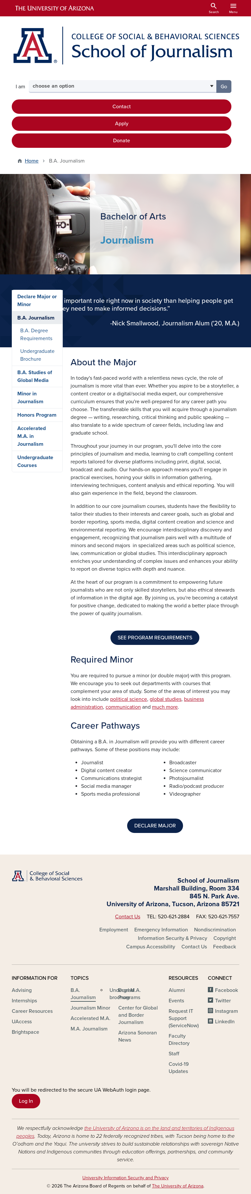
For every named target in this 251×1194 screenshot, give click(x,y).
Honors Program (37, 507)
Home (32, 161)
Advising (22, 990)
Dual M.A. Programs (129, 994)
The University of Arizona (177, 1186)
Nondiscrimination (215, 929)
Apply (121, 123)
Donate (121, 140)
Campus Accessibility (150, 946)
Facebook (226, 990)
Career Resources (32, 1011)
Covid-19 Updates (179, 1068)
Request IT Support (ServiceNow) (184, 1018)
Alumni (177, 990)
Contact (121, 106)
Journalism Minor (90, 1008)
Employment (113, 929)
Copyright (224, 938)
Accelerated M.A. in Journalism (31, 528)
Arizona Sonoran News (137, 1036)
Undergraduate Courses (35, 553)
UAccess (22, 1021)
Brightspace (25, 1032)
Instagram (226, 1011)
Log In (26, 1101)
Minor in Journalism (30, 490)
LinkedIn (225, 1021)
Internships (24, 1000)
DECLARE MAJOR (155, 825)
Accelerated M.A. (90, 1018)
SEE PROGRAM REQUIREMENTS (155, 637)
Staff (174, 1053)
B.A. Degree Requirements (36, 427)
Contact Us (127, 916)
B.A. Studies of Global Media (34, 468)
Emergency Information (161, 929)
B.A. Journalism (36, 410)
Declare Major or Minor (37, 393)
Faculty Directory (179, 1040)
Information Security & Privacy (172, 938)
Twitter (223, 1000)
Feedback (224, 946)
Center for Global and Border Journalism (138, 1015)
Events (176, 1000)
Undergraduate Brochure (37, 447)
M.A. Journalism (89, 1029)
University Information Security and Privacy (125, 1178)
